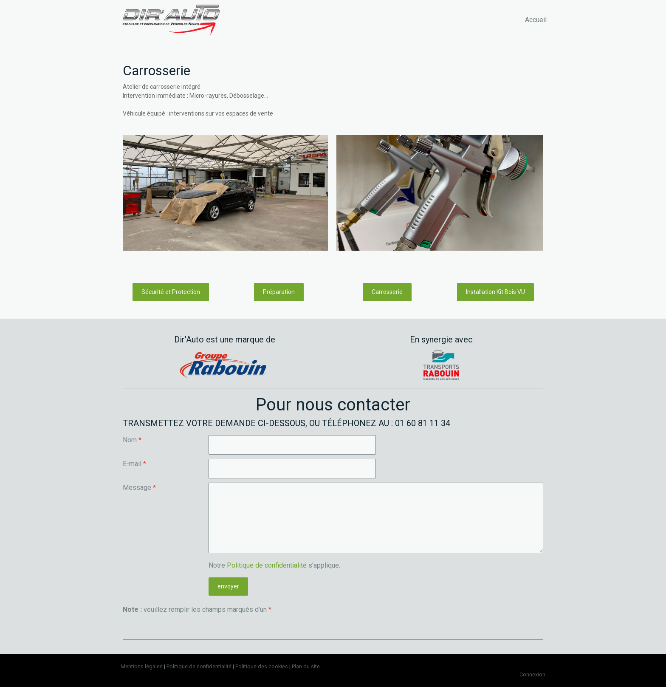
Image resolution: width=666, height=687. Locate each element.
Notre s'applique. (274, 565)
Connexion (532, 674)
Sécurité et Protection (170, 291)
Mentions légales (142, 666)
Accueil (536, 20)
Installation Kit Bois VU (495, 291)
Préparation (279, 291)
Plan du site (306, 666)
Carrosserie (387, 291)
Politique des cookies (261, 666)
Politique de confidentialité (267, 565)
